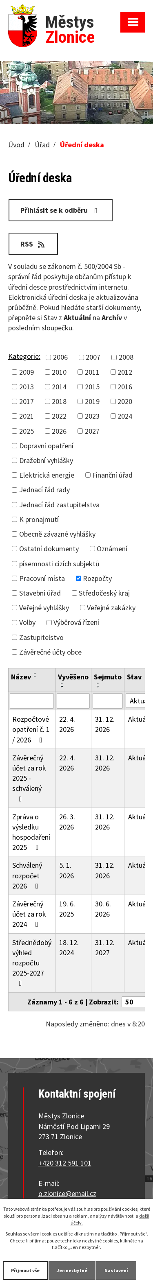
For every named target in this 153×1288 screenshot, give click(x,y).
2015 (92, 386)
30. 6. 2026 (103, 909)
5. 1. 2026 (66, 870)
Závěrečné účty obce (50, 652)
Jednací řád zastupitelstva (59, 504)
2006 (60, 357)
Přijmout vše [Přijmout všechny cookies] (25, 1270)
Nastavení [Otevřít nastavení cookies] (116, 1270)
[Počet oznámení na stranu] (136, 1001)
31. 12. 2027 (105, 947)
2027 (92, 431)
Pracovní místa (42, 578)
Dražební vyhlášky (46, 460)
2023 (92, 416)
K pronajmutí (39, 519)
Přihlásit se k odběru (60, 210)
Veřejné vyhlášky (44, 607)
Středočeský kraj (104, 593)
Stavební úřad (40, 593)
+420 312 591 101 (64, 1163)
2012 (125, 372)
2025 (26, 431)
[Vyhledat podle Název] (32, 701)
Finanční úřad (112, 475)
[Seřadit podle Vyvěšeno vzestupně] (62, 683)
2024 (125, 416)
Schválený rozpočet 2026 (27, 875)
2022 (59, 416)
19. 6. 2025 (67, 909)
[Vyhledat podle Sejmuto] (108, 701)
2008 (126, 357)
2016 (125, 386)
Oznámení (112, 548)
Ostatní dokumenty (49, 548)
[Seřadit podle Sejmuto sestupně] (98, 686)
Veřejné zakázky (111, 607)
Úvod (16, 144)
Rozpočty (97, 578)
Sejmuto (108, 676)
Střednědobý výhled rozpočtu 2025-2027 (31, 962)
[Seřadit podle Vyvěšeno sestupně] (62, 686)
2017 (26, 401)
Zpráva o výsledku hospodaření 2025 (31, 832)
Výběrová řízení (76, 622)
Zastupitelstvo (41, 637)
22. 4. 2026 (67, 724)
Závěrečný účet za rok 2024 (29, 914)
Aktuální (140, 719)
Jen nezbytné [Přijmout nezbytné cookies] (72, 1270)
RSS (33, 244)
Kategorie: (24, 356)
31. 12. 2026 (105, 724)
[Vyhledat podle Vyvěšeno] (73, 701)
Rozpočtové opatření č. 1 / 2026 (31, 729)
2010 (59, 372)
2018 (59, 401)
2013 (26, 386)
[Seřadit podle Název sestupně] (35, 676)
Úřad (42, 144)
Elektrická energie (46, 475)
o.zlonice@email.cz (67, 1193)
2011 (92, 372)
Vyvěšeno (73, 676)
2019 (92, 401)
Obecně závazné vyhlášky (57, 534)
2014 (59, 386)
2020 (125, 401)
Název (21, 676)
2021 (26, 416)
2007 (93, 357)
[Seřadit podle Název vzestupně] (35, 673)
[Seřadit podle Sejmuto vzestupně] (98, 683)
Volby (27, 622)
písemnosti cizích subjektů (59, 563)
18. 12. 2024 (69, 947)
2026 (59, 431)
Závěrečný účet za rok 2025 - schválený (29, 778)
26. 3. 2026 (67, 822)
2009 (26, 372)
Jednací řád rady (44, 489)
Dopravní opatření (46, 445)
